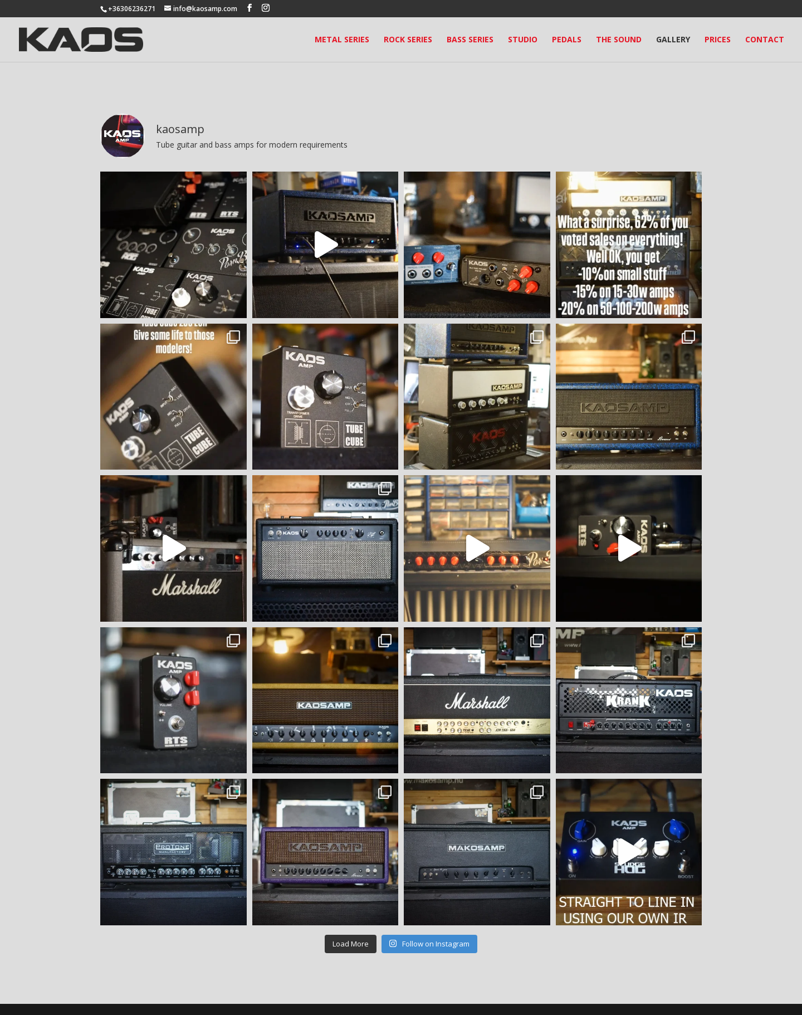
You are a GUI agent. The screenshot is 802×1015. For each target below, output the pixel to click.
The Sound (619, 40)
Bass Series (470, 40)
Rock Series (408, 40)
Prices (718, 40)
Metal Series (342, 40)
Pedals (566, 40)
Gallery (673, 40)
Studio (522, 40)
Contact (764, 40)
